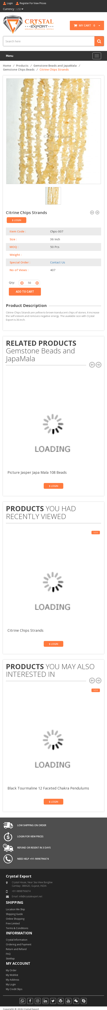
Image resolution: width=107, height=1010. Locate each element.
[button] (98, 25)
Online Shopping (15, 918)
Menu (9, 55)
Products (22, 65)
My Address (12, 979)
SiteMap (10, 958)
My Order (11, 970)
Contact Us (57, 262)
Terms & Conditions (17, 928)
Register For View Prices (33, 3)
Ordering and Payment (18, 944)
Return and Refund (16, 949)
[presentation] (92, 365)
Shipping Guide (14, 914)
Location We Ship (15, 909)
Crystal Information (16, 939)
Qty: (12, 282)
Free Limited (13, 923)
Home (7, 65)
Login (10, 3)
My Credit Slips (14, 989)
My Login (11, 984)
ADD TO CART (25, 291)
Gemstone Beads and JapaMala (55, 65)
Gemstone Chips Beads (18, 69)
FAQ (8, 954)
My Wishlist (12, 975)
